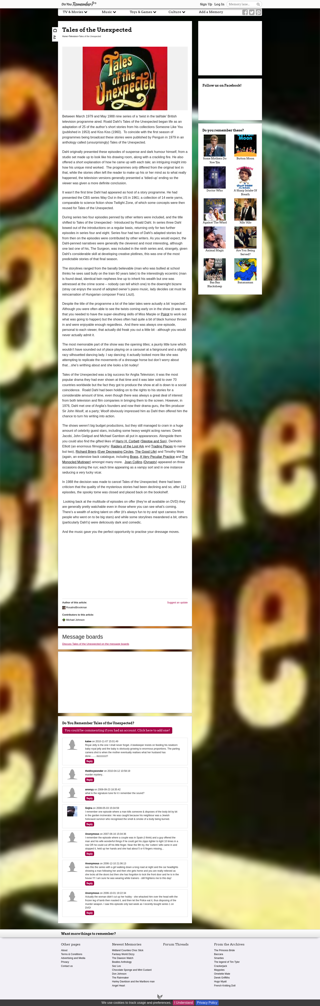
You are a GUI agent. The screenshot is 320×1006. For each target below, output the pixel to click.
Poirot (165, 314)
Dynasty (150, 462)
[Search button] (258, 4)
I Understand (183, 1002)
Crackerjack (220, 966)
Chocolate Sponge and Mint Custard (131, 969)
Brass (134, 456)
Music (109, 12)
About (64, 950)
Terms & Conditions (71, 954)
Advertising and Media (73, 958)
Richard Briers (86, 451)
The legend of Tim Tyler (227, 962)
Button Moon (245, 147)
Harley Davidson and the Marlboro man (133, 981)
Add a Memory (211, 12)
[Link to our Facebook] (245, 12)
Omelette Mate (222, 973)
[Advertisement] (29, 92)
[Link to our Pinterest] (258, 12)
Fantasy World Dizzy (123, 954)
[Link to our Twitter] (251, 12)
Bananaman (245, 271)
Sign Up (206, 4)
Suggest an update (177, 602)
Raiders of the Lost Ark (127, 446)
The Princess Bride (224, 950)
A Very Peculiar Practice (157, 456)
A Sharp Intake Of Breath (245, 181)
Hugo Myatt (220, 981)
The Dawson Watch (122, 958)
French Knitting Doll (225, 985)
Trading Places (162, 446)
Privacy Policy (207, 1002)
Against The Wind (214, 211)
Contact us (67, 966)
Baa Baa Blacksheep (214, 273)
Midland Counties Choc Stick (127, 950)
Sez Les (116, 966)
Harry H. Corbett (127, 441)
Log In (219, 4)
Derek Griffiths (222, 977)
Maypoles (219, 969)
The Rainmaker (120, 977)
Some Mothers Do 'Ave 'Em (214, 149)
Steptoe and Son (153, 441)
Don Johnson (119, 973)
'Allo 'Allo (245, 211)
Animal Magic (214, 239)
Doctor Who (214, 179)
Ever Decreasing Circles (115, 451)
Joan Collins (133, 462)
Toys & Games (143, 12)
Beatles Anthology (122, 962)
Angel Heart (118, 985)
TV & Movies (75, 12)
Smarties (219, 958)
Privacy (65, 962)
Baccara (218, 954)
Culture (177, 12)
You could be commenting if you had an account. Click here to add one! (117, 730)
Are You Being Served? (245, 241)
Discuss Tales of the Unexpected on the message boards (95, 643)
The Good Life (145, 451)
